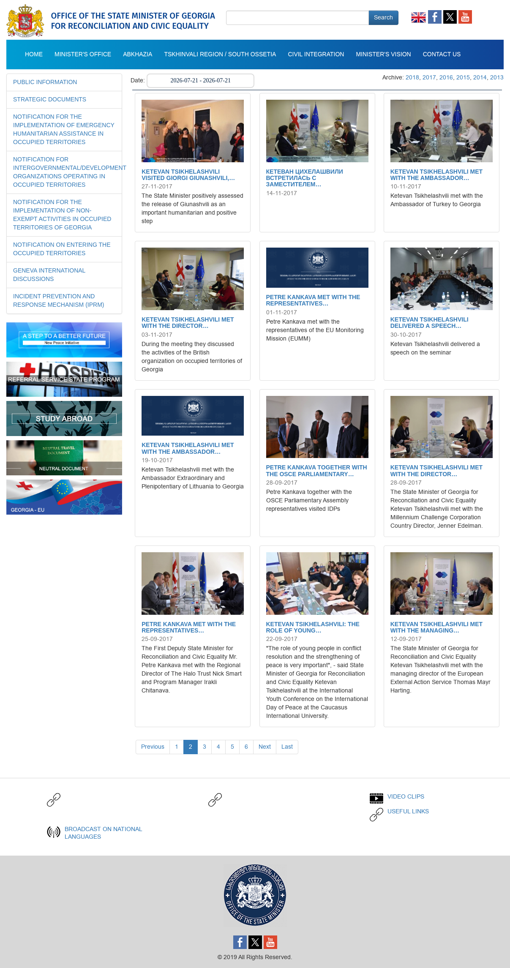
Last (287, 747)
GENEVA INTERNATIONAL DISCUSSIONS (49, 275)
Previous (152, 747)
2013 (497, 78)
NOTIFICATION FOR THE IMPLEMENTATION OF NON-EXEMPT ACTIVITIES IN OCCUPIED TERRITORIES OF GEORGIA (62, 215)
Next (265, 747)
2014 (480, 78)
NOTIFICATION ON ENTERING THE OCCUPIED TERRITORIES (62, 249)
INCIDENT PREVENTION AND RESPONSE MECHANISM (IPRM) (58, 300)
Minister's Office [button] (83, 54)
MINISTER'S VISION (383, 54)
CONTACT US (442, 54)
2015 (463, 78)
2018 (412, 78)
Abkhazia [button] (137, 54)
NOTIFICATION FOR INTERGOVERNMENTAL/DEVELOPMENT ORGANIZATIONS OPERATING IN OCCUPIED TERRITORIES (64, 172)
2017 (429, 78)
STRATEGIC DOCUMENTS (49, 99)
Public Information (45, 82)
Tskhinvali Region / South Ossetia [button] (220, 54)
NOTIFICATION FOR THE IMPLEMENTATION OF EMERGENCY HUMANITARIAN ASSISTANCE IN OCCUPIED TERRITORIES (64, 130)
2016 (446, 78)
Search (383, 18)
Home (34, 54)
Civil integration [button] (316, 54)
